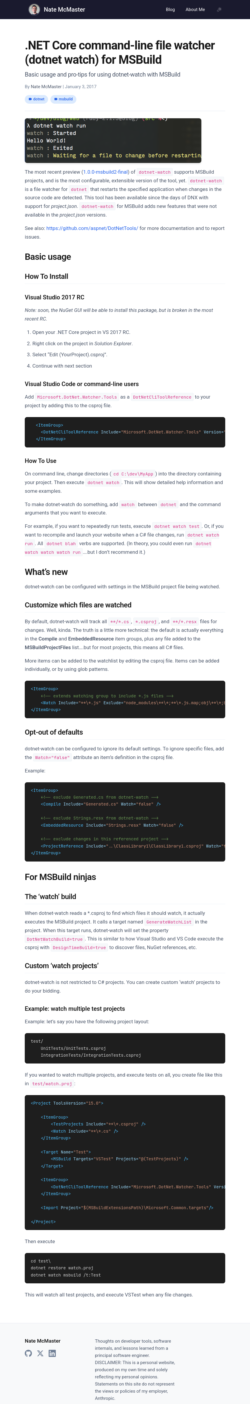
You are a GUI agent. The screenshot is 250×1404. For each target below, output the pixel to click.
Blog (170, 9)
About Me (195, 9)
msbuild (63, 99)
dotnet (36, 99)
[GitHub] (28, 1341)
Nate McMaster (64, 9)
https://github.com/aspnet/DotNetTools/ (92, 228)
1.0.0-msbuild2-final (105, 172)
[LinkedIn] (52, 1341)
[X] (40, 1341)
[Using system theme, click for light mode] (219, 9)
